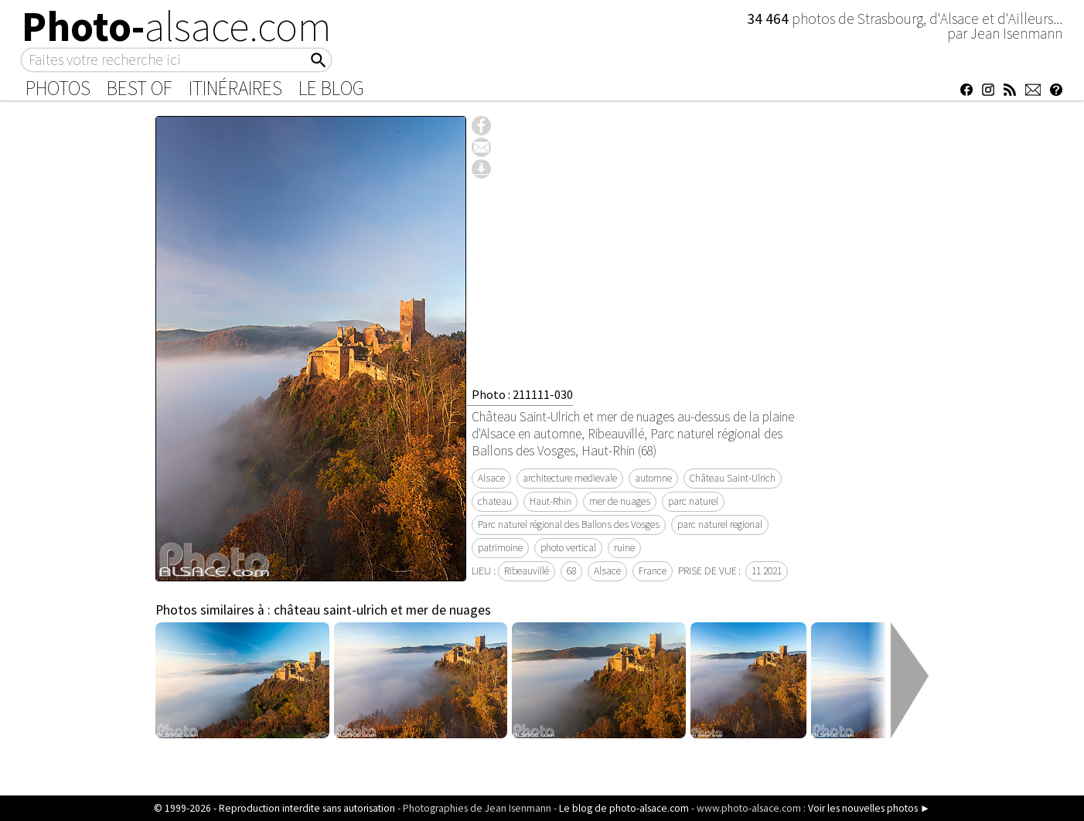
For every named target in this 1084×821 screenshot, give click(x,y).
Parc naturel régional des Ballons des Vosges (569, 524)
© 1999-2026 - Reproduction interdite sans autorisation (274, 808)
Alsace (491, 478)
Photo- (177, 26)
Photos (58, 88)
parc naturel (693, 501)
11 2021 (767, 570)
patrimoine (500, 547)
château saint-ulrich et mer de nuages (382, 609)
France (652, 570)
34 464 (769, 18)
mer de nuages (619, 501)
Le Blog (331, 88)
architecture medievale (570, 478)
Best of (139, 88)
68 (571, 570)
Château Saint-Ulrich (733, 478)
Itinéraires (235, 88)
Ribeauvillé (526, 570)
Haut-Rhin (550, 501)
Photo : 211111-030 (522, 394)
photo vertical (568, 547)
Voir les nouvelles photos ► (869, 808)
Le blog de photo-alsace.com (624, 808)
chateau (495, 501)
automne (653, 478)
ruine (624, 547)
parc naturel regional (719, 524)
